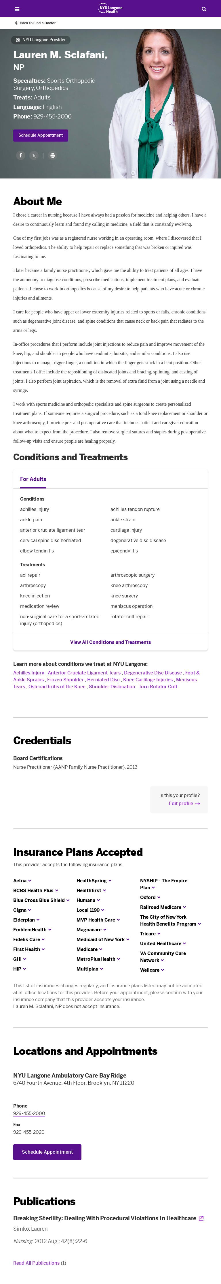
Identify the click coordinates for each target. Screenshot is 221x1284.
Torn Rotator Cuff (158, 686)
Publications (44, 1201)
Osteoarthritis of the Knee (56, 686)
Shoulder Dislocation (112, 686)
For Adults (33, 479)
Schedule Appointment (40, 135)
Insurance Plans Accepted (78, 852)
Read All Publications (39, 1263)
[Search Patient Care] (204, 8)
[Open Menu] (16, 9)
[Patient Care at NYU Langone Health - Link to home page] (110, 8)
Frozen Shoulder (65, 680)
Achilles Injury (28, 673)
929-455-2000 (52, 116)
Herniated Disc (103, 680)
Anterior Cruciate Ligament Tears (84, 673)
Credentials (42, 740)
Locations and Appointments (85, 1051)
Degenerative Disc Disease (153, 673)
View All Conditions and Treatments (110, 642)
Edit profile (181, 803)
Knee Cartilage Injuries (148, 680)
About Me (37, 201)
